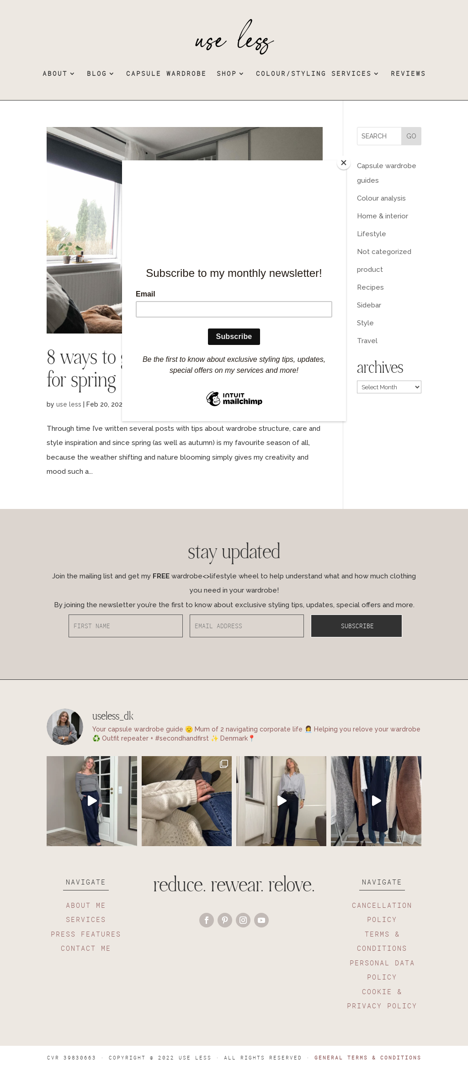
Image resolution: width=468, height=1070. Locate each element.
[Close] (344, 163)
